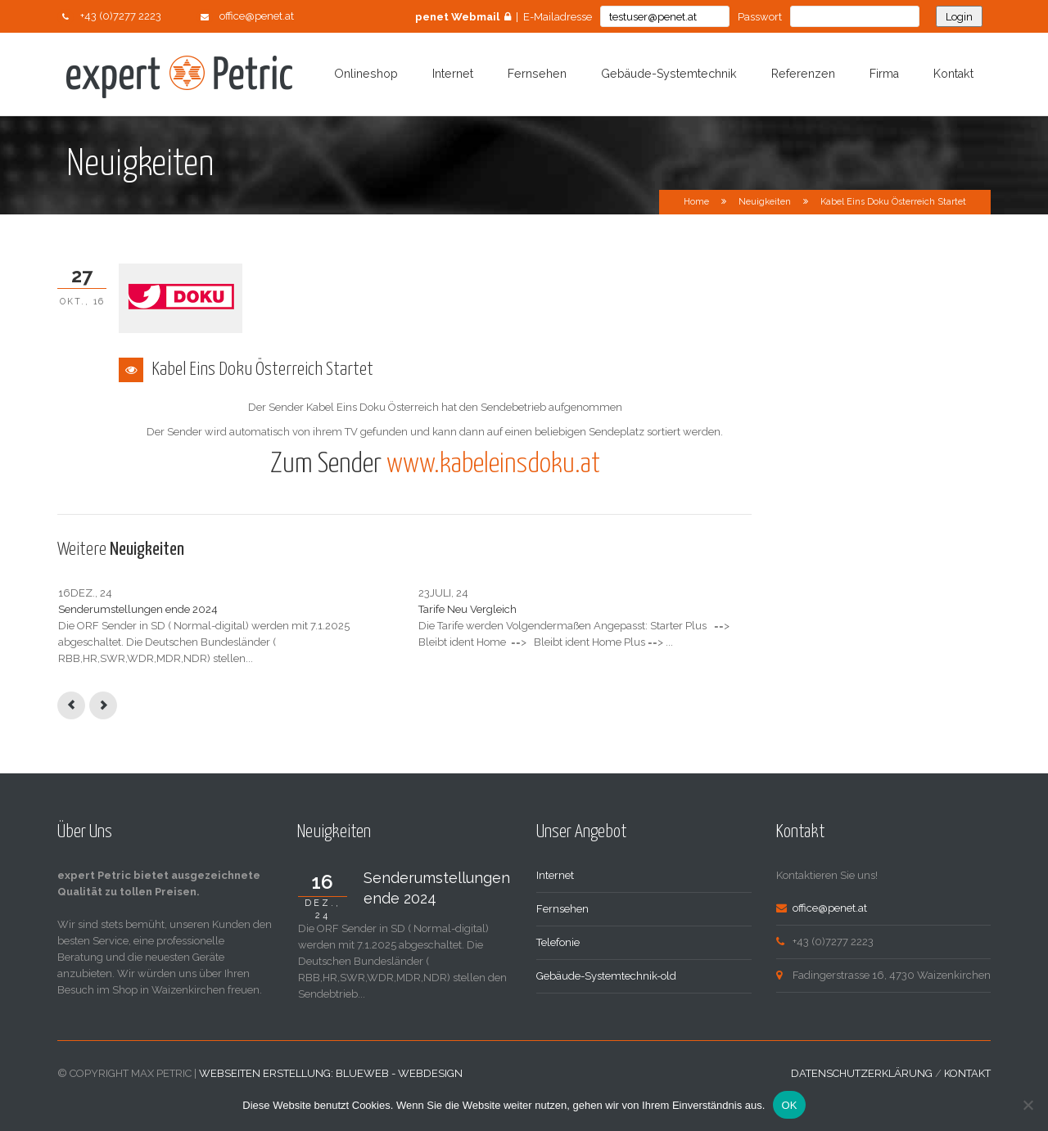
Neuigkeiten (765, 201)
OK (789, 1105)
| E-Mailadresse (503, 17)
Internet (452, 73)
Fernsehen (537, 73)
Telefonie (558, 975)
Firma (884, 73)
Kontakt (953, 73)
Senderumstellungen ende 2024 (138, 609)
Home (696, 201)
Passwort (760, 17)
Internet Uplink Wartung (598, 609)
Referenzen (803, 73)
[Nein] (1027, 1105)
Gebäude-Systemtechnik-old (606, 1009)
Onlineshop (366, 73)
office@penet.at (256, 16)
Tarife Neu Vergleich (348, 609)
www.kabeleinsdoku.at (493, 464)
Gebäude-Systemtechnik (669, 73)
